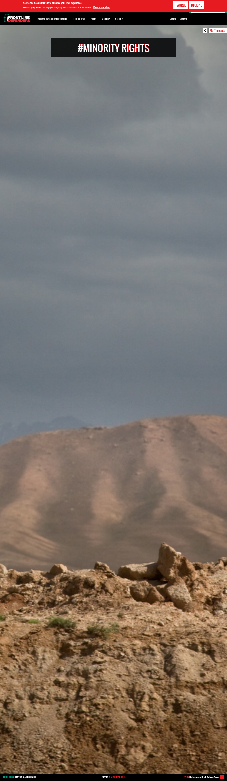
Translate (219, 30)
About (93, 18)
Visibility (106, 18)
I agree (181, 5)
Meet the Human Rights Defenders (52, 18)
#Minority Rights (117, 777)
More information (101, 7)
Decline (196, 5)
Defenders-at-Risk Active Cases (201, 777)
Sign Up (183, 18)
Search (119, 18)
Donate (173, 18)
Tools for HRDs (79, 18)
